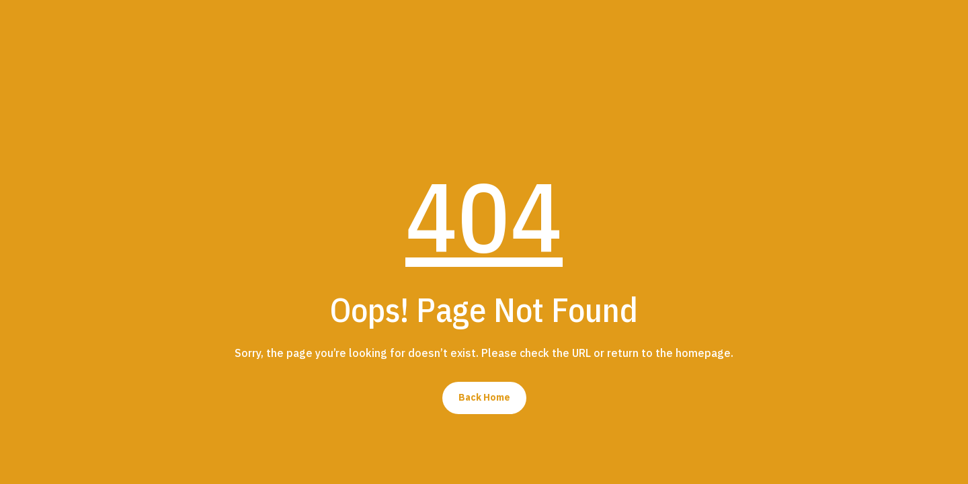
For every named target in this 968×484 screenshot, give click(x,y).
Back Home (484, 397)
